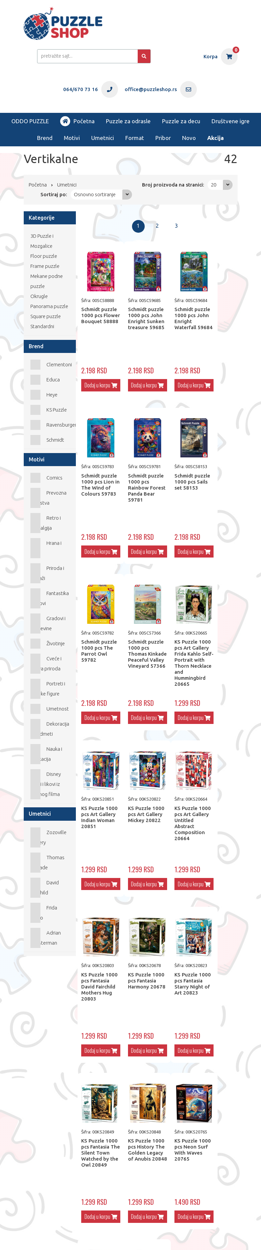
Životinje (55, 643)
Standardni (42, 326)
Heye (51, 394)
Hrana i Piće (46, 548)
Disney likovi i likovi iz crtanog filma (45, 784)
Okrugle (39, 296)
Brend (44, 138)
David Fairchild (44, 887)
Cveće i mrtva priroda (46, 663)
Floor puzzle (43, 256)
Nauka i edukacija (46, 754)
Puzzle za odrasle (128, 121)
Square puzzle (45, 316)
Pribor (163, 138)
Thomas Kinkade (47, 862)
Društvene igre (231, 121)
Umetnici (102, 138)
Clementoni (59, 364)
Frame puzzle (44, 266)
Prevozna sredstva (48, 498)
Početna (77, 121)
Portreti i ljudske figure (48, 688)
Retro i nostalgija (45, 523)
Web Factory (49, 1237)
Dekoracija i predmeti (50, 729)
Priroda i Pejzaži (47, 573)
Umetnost (57, 709)
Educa (53, 379)
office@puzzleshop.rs (103, 1232)
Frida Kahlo (43, 913)
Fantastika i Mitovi (49, 598)
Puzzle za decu (181, 121)
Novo (189, 138)
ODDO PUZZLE (30, 121)
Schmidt (55, 440)
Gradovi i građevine (48, 623)
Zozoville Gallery (48, 837)
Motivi (72, 138)
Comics (54, 478)
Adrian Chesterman (45, 938)
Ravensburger (61, 425)
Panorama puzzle (49, 306)
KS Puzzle (56, 410)
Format (134, 138)
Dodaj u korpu (97, 386)
